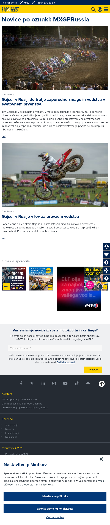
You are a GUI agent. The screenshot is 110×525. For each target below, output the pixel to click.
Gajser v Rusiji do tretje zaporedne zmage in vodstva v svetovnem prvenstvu (53, 101)
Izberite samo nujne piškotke (55, 509)
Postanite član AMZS (16, 454)
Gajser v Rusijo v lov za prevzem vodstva (40, 216)
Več (4, 136)
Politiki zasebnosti (66, 362)
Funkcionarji (12, 433)
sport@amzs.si (40, 407)
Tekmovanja (11, 425)
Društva (9, 429)
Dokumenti (11, 437)
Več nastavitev (55, 517)
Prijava (93, 369)
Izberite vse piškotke (55, 496)
